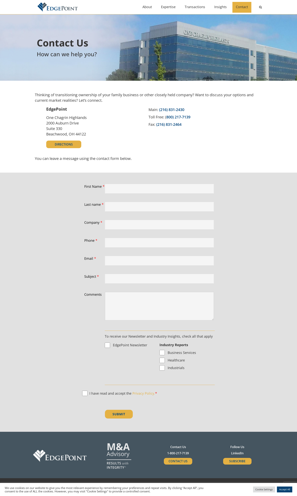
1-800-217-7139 (178, 453)
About (147, 7)
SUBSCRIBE (237, 461)
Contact (242, 7)
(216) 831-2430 (171, 109)
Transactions (195, 7)
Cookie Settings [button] (264, 489)
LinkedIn (237, 453)
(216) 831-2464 (168, 124)
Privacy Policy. (143, 393)
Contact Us (178, 461)
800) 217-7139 (178, 117)
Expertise (168, 7)
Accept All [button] (284, 489)
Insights (220, 7)
